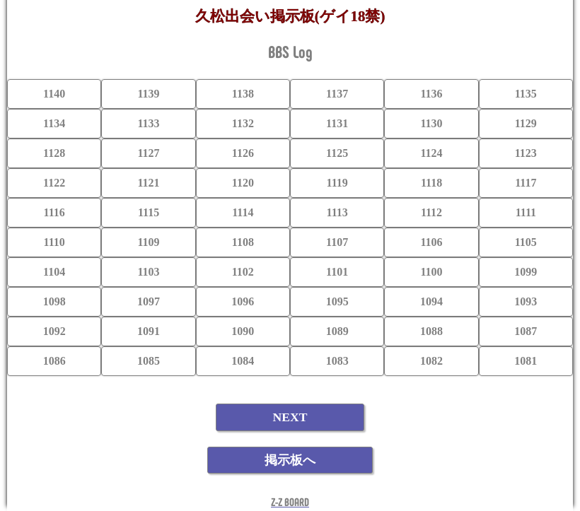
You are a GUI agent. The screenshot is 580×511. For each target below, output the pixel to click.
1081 (525, 361)
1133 (148, 123)
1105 (526, 242)
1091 (148, 331)
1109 (148, 242)
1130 (431, 123)
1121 (148, 183)
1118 (431, 183)
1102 (243, 272)
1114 (242, 212)
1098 (54, 301)
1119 (337, 183)
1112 (431, 212)
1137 (337, 94)
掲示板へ (290, 460)
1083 (337, 361)
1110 (54, 242)
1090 (242, 331)
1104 (54, 272)
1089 (337, 331)
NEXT (290, 417)
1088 (431, 331)
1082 (431, 361)
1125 (337, 153)
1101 (337, 272)
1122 (54, 183)
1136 (431, 94)
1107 (337, 242)
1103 (148, 272)
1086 (54, 361)
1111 (526, 212)
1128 (54, 153)
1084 (242, 361)
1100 (431, 272)
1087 (525, 331)
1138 (243, 94)
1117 (525, 183)
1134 (54, 123)
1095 (337, 301)
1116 (54, 212)
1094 (431, 301)
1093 (525, 301)
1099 (525, 272)
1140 (54, 94)
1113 (337, 212)
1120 (243, 183)
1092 (54, 331)
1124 (431, 153)
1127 (148, 153)
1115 (148, 212)
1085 (148, 361)
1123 (526, 153)
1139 (148, 94)
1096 (242, 301)
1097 (148, 301)
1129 (526, 123)
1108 (243, 242)
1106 (431, 242)
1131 (337, 123)
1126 (243, 153)
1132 (243, 123)
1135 (526, 94)
